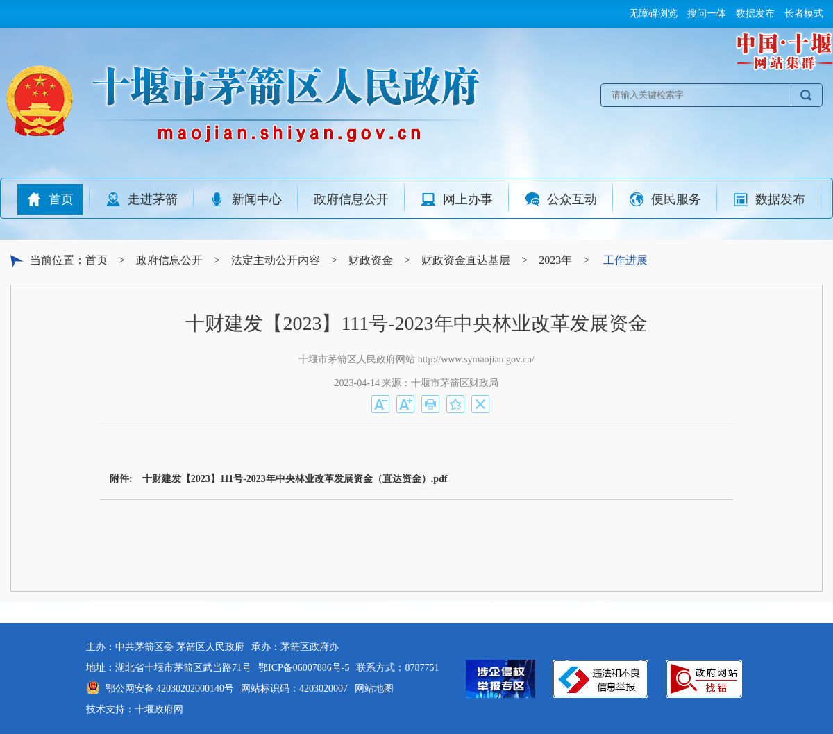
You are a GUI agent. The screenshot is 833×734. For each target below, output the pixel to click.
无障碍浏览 (653, 13)
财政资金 (370, 260)
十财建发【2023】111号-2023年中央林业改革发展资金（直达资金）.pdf (295, 479)
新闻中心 (246, 199)
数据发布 (755, 13)
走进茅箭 (142, 199)
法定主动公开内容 (275, 260)
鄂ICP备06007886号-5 (303, 667)
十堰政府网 (159, 709)
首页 (50, 199)
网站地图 (374, 688)
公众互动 (561, 199)
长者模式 (803, 13)
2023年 (555, 260)
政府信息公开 (351, 199)
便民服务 (665, 199)
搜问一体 (706, 13)
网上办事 (457, 199)
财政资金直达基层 (465, 260)
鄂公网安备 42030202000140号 (170, 688)
